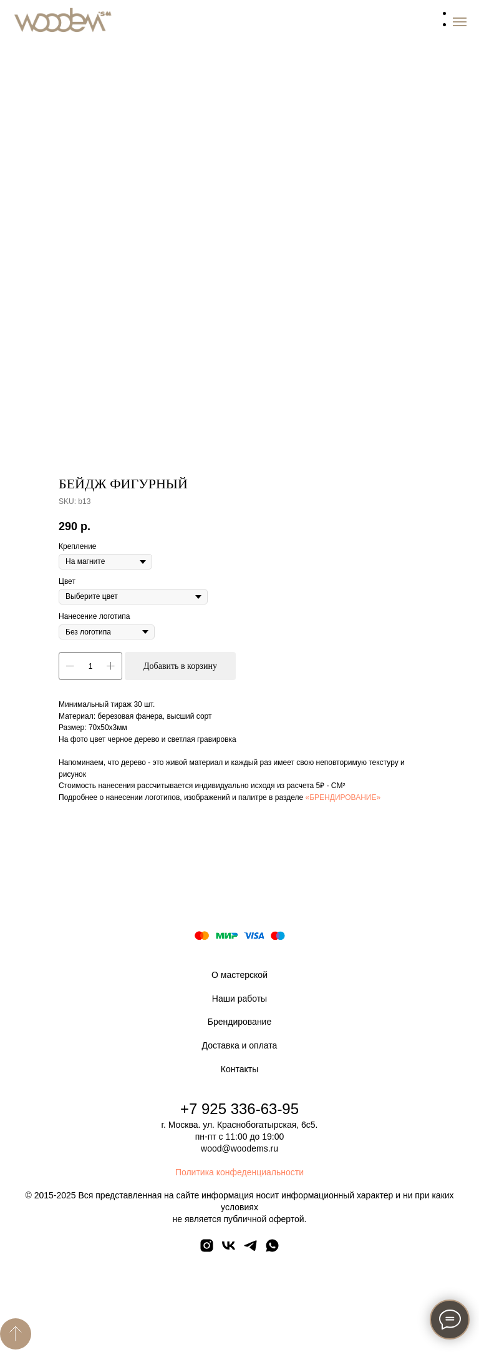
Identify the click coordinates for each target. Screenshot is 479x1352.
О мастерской (239, 975)
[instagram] (207, 1250)
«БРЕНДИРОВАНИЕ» (343, 797)
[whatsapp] (272, 1250)
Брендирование (239, 1022)
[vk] (228, 1250)
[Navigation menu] (460, 21)
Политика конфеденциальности (239, 1172)
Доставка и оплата (240, 1045)
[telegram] (250, 1250)
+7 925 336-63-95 (239, 1108)
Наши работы (239, 999)
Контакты (239, 1069)
